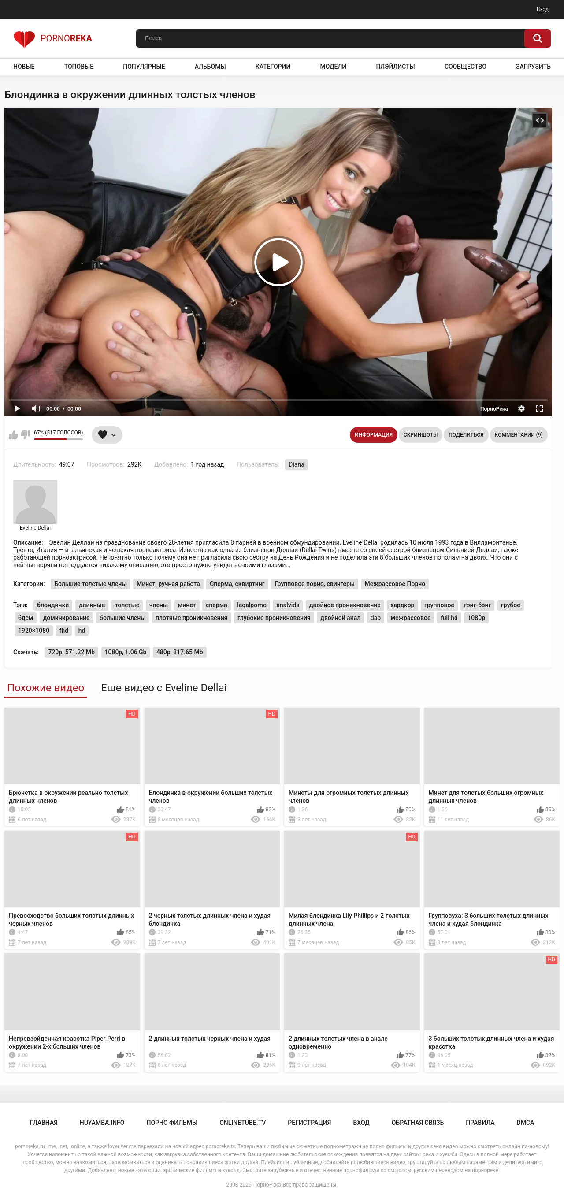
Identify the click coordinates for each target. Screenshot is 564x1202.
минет (187, 604)
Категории (273, 66)
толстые (127, 604)
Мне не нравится (25, 434)
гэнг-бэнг (477, 604)
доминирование (66, 617)
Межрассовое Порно (395, 583)
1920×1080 (33, 630)
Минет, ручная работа (168, 583)
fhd (64, 630)
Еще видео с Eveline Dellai (163, 688)
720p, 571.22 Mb (71, 652)
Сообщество (465, 66)
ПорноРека (267, 1185)
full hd (449, 617)
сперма (216, 604)
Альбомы (210, 66)
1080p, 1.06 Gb (126, 652)
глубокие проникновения (274, 617)
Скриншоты (421, 435)
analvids (287, 604)
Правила (480, 1122)
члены (158, 604)
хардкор (402, 604)
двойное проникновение (345, 604)
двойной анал (340, 617)
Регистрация (309, 1122)
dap (376, 617)
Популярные (144, 66)
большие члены (122, 617)
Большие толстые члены (90, 583)
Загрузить (533, 66)
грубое (510, 604)
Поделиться (466, 435)
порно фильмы (171, 1122)
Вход (543, 9)
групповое (439, 604)
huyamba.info (102, 1122)
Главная (44, 1122)
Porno (52, 38)
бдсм (25, 617)
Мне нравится (13, 434)
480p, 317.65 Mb (179, 652)
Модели (333, 66)
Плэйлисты (395, 66)
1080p (476, 617)
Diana (296, 464)
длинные (92, 604)
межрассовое (411, 617)
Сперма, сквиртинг (237, 583)
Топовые (78, 66)
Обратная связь (418, 1122)
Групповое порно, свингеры (315, 583)
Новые (23, 66)
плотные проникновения (192, 617)
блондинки (53, 604)
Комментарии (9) (519, 435)
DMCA (525, 1122)
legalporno (252, 604)
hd (81, 630)
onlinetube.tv (242, 1122)
